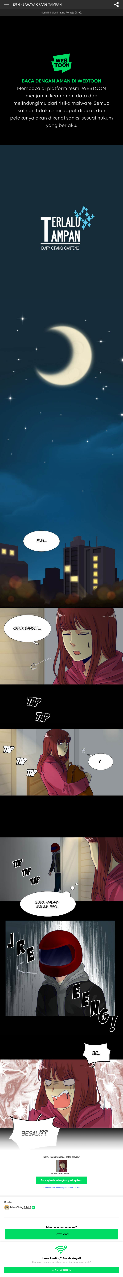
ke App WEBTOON (61, 1270)
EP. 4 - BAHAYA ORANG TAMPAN (37, 4)
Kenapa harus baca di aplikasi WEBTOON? (61, 1188)
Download (61, 1234)
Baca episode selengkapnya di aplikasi (61, 1180)
